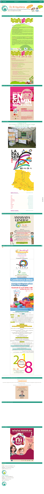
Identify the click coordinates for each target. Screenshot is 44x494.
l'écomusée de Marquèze (22, 258)
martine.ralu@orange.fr (29, 340)
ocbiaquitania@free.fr (9, 476)
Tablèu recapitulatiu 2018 (8, 245)
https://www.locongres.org (22, 336)
